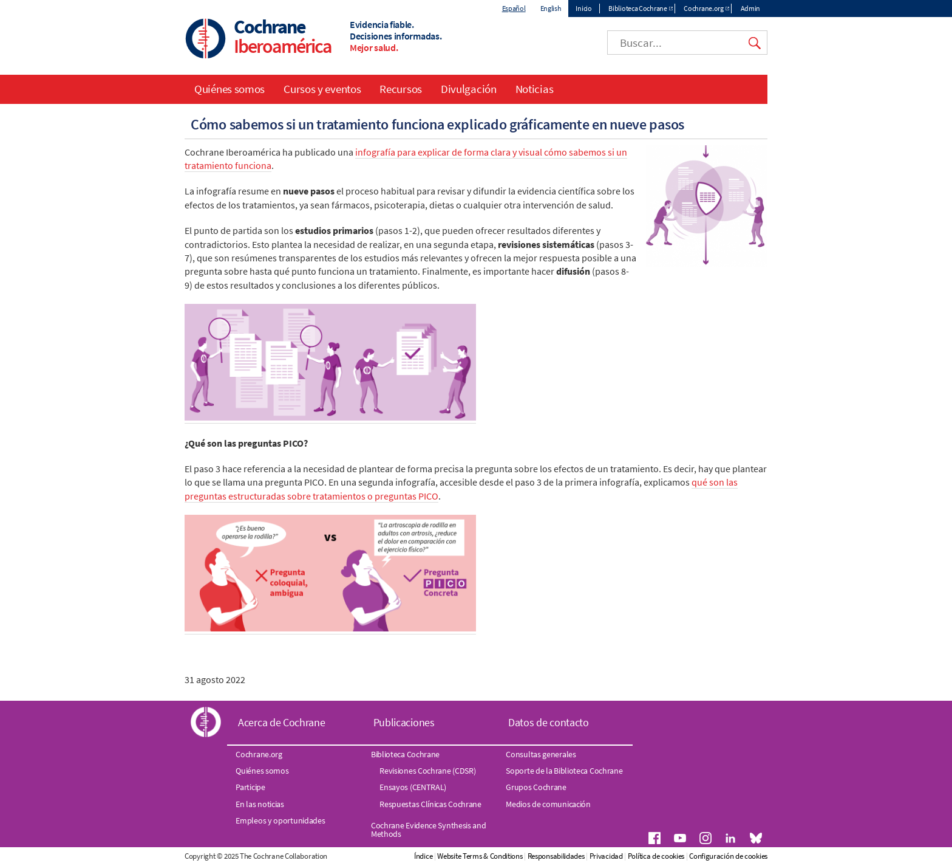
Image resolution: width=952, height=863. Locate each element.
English (551, 8)
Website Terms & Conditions (479, 856)
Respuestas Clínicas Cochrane (430, 804)
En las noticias (260, 804)
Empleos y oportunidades (280, 820)
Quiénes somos (229, 88)
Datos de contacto (548, 722)
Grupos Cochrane (536, 787)
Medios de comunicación (548, 804)
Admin (751, 8)
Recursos (400, 88)
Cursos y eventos (322, 88)
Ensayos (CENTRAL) (412, 787)
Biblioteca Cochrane (637, 8)
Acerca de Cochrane (281, 722)
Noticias (534, 88)
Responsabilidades (556, 856)
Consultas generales (541, 754)
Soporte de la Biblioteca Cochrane (564, 770)
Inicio (583, 8)
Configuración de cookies (728, 856)
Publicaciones (404, 722)
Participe (250, 787)
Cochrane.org (703, 8)
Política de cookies (656, 856)
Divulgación (469, 88)
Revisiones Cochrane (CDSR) (427, 770)
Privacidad (606, 856)
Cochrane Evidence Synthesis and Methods (428, 829)
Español (514, 8)
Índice (423, 856)
